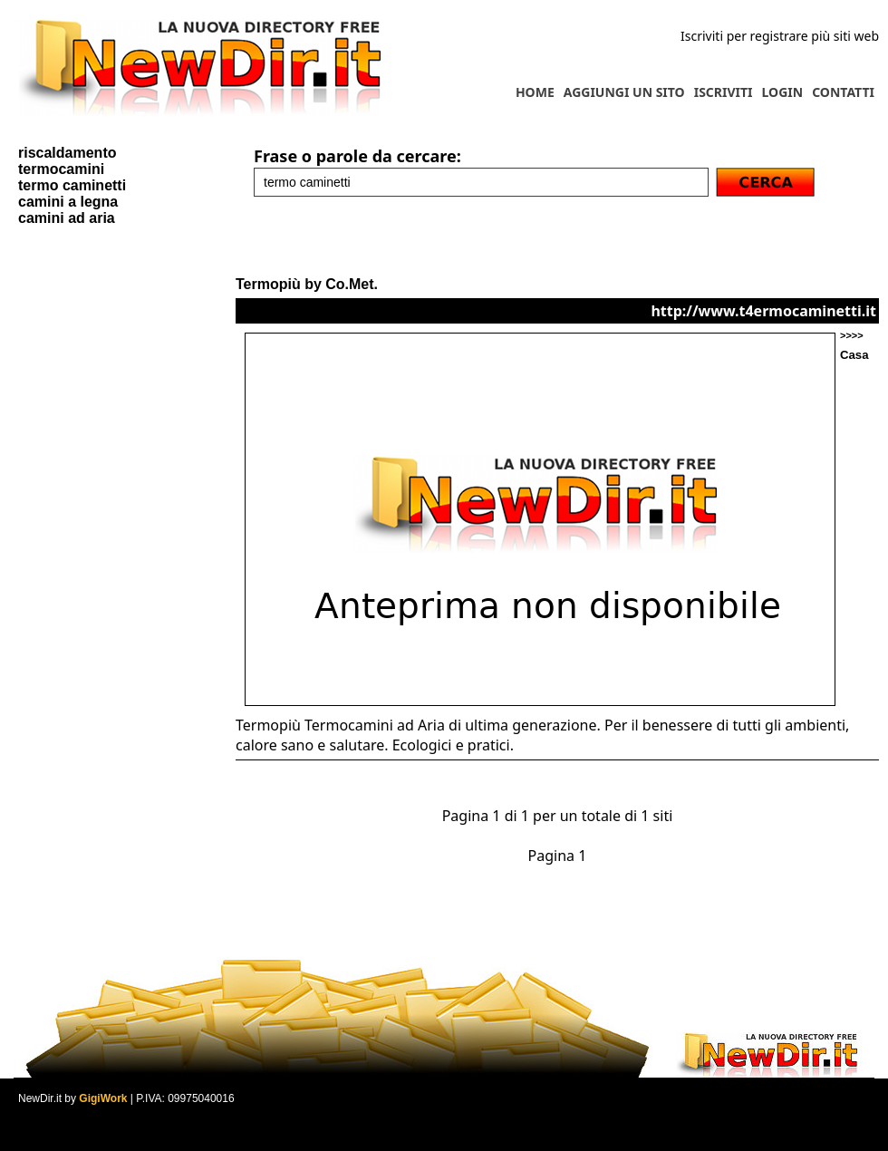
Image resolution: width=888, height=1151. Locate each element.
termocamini (61, 169)
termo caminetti (72, 185)
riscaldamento (67, 152)
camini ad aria (66, 218)
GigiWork (103, 1098)
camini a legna (68, 201)
